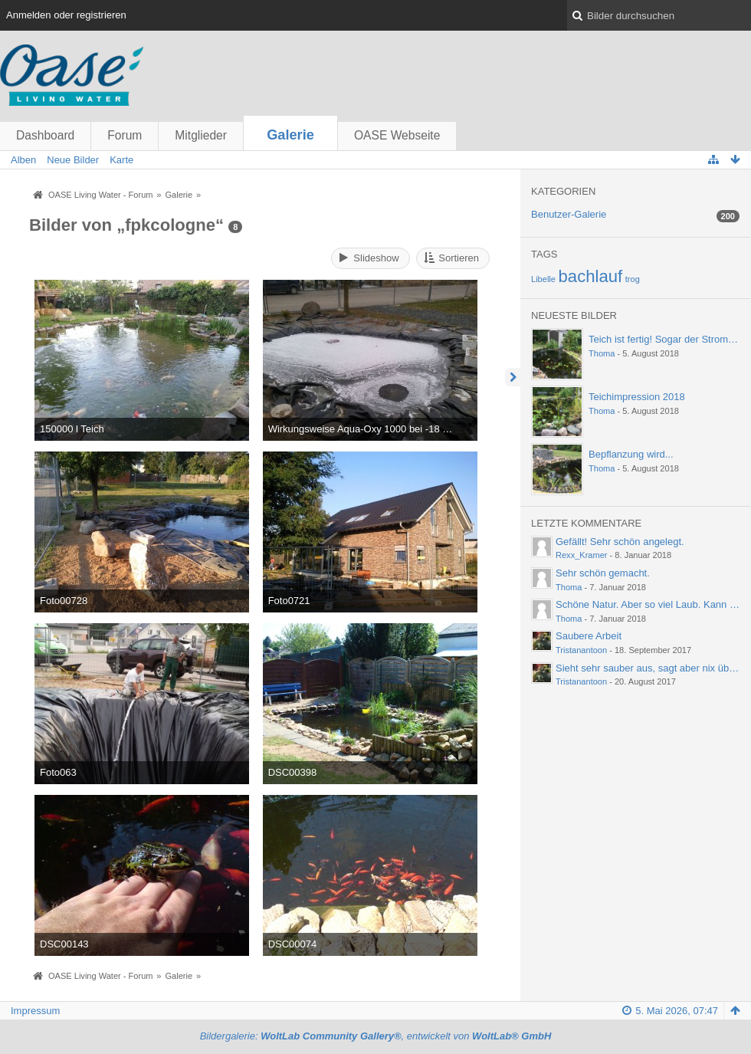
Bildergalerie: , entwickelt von (376, 1036)
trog (632, 279)
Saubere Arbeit (588, 636)
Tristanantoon (581, 650)
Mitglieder (201, 135)
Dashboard (45, 135)
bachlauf (591, 276)
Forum (124, 135)
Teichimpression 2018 (637, 396)
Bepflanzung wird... (631, 454)
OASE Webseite (397, 135)
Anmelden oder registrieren (66, 15)
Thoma (602, 353)
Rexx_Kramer (582, 555)
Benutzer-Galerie (568, 214)
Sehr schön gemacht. (603, 573)
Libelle (543, 279)
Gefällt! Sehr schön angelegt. (620, 541)
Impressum (35, 1010)
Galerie (290, 135)
